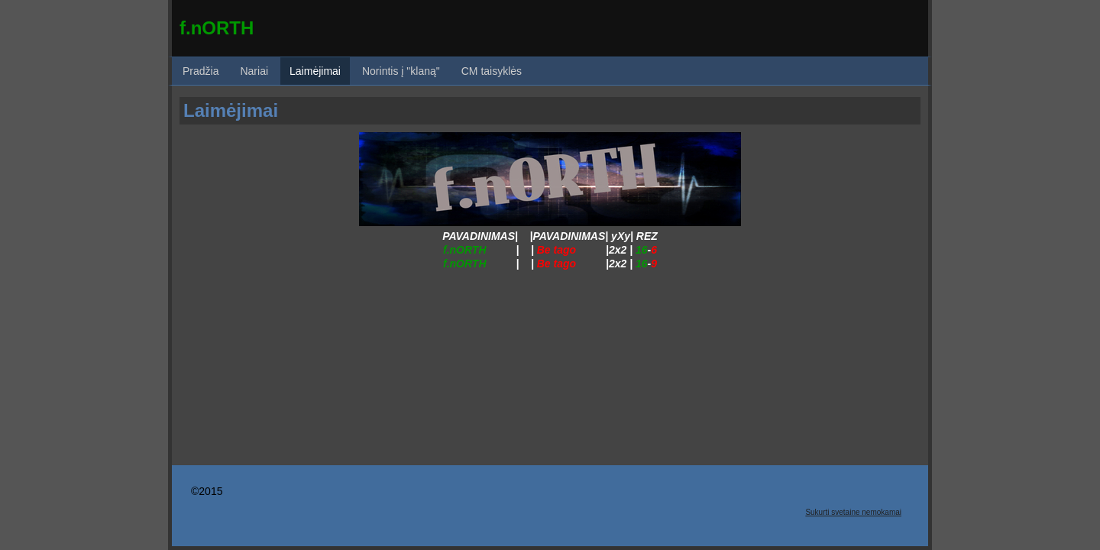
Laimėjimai (315, 71)
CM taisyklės (491, 71)
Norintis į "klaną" (401, 71)
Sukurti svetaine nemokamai (853, 512)
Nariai (254, 71)
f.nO (198, 28)
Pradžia (200, 71)
